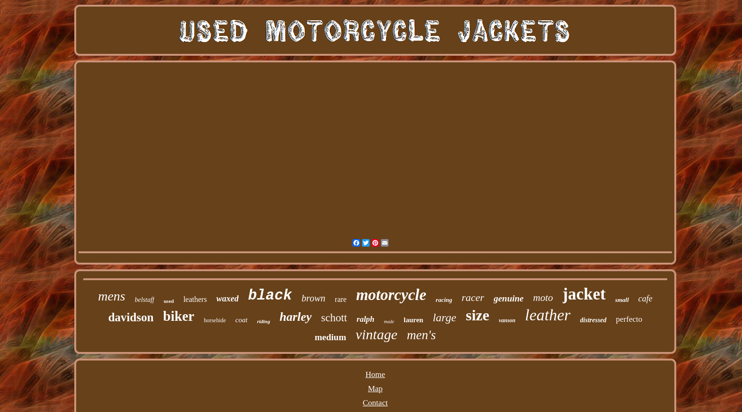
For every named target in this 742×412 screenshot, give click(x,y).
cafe (645, 298)
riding (263, 321)
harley (296, 317)
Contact (375, 402)
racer (473, 297)
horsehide (215, 320)
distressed (593, 320)
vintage (376, 334)
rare (341, 299)
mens (111, 296)
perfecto (629, 319)
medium (330, 337)
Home (375, 374)
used (169, 301)
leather (547, 315)
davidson (131, 317)
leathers (195, 299)
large (444, 317)
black (270, 295)
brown (313, 298)
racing (444, 299)
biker (178, 316)
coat (241, 320)
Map (375, 388)
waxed (227, 298)
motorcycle (391, 294)
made (389, 321)
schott (334, 318)
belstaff (144, 299)
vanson (507, 320)
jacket (584, 294)
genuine (508, 298)
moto (543, 297)
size (477, 315)
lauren (413, 320)
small (622, 299)
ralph (366, 319)
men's (421, 335)
